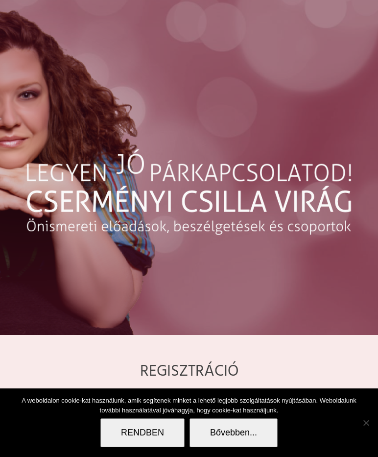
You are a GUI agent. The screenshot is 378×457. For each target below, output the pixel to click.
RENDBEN (142, 432)
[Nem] (366, 423)
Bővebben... (233, 432)
